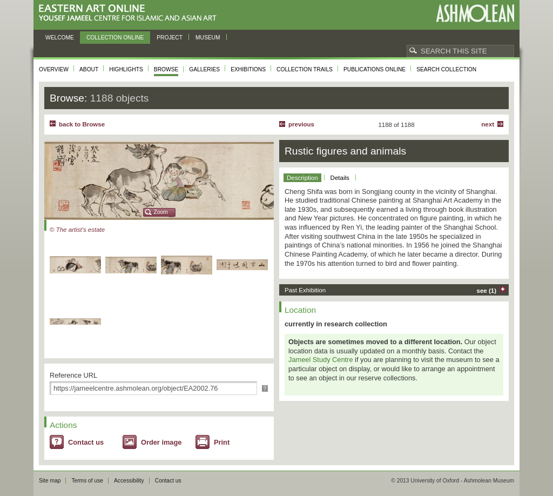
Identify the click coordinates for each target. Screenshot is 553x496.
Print (222, 442)
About (88, 69)
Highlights (126, 69)
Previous (301, 124)
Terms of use (87, 481)
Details (340, 178)
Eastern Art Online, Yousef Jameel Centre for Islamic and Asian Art (130, 13)
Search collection (446, 69)
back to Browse (82, 124)
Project (170, 38)
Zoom (161, 212)
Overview (54, 69)
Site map (49, 481)
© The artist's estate (77, 229)
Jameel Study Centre (320, 360)
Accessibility (129, 481)
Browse (166, 69)
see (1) (487, 290)
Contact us (86, 442)
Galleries (204, 69)
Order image (161, 442)
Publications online (374, 69)
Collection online (115, 38)
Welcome (59, 38)
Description (302, 178)
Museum (207, 38)
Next (487, 124)
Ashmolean (475, 13)
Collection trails (304, 69)
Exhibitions (248, 69)
